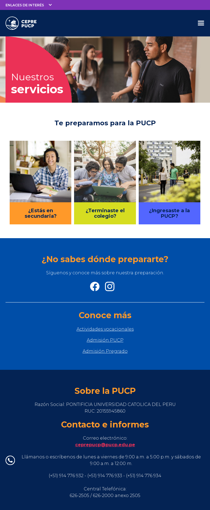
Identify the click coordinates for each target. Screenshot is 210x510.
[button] (29, 5)
